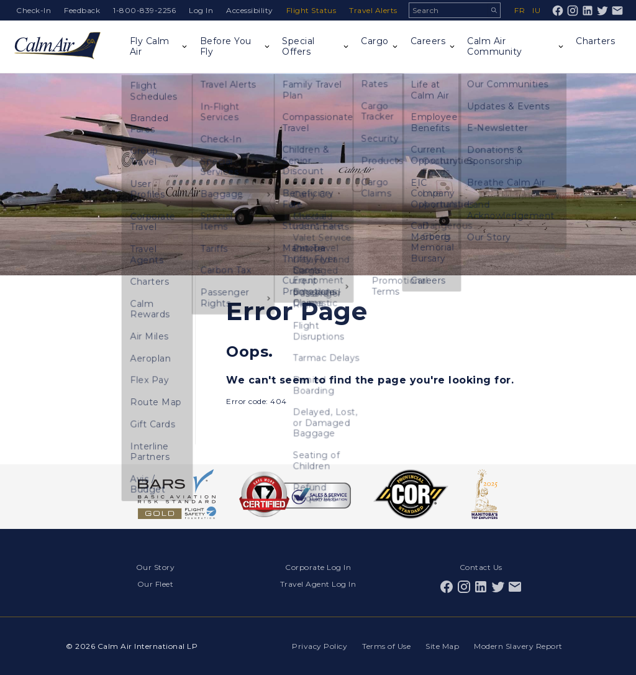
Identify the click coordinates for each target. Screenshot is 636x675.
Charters (595, 41)
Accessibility (249, 10)
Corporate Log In (318, 567)
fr (519, 10)
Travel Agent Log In (318, 584)
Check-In (33, 10)
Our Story (155, 567)
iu (536, 10)
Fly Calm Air (150, 46)
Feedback (82, 10)
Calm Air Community (494, 46)
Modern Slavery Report (518, 646)
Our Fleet (155, 584)
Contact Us (481, 567)
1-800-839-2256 (144, 10)
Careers (428, 41)
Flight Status (311, 10)
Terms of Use (386, 646)
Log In (201, 10)
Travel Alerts (373, 10)
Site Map (442, 646)
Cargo (375, 41)
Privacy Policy (319, 646)
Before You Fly (226, 46)
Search (494, 10)
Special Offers (298, 46)
